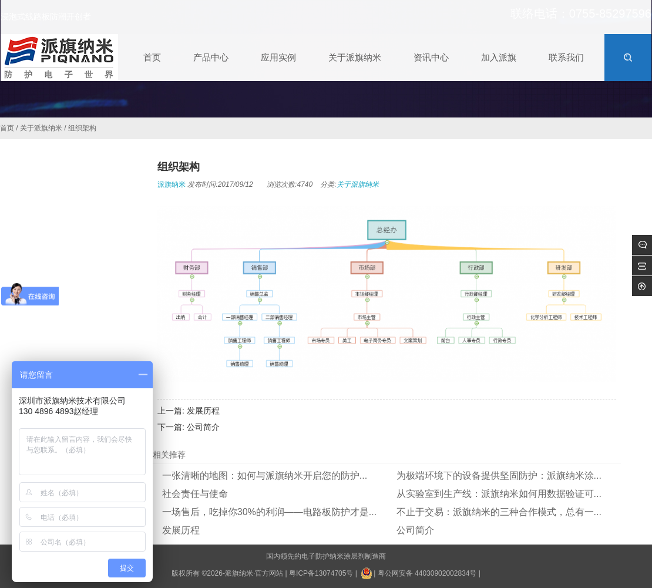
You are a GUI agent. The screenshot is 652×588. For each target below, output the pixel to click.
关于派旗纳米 (41, 128)
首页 (7, 128)
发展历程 (203, 410)
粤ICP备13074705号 (321, 573)
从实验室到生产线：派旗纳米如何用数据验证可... (498, 494)
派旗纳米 (171, 184)
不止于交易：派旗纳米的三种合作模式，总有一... (498, 512)
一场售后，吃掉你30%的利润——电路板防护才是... (269, 512)
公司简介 (203, 427)
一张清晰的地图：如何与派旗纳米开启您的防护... (264, 476)
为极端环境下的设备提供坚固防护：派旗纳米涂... (498, 476)
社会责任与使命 (195, 494)
